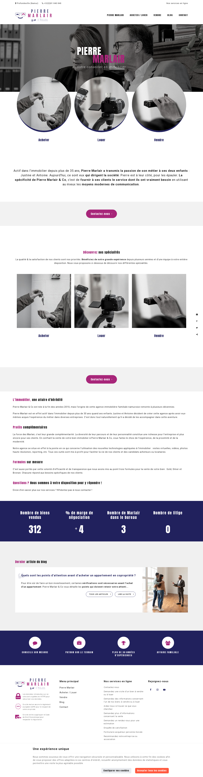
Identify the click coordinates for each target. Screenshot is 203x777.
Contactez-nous (101, 214)
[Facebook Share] (197, 321)
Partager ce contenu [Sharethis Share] (197, 334)
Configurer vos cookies (116, 770)
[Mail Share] (197, 314)
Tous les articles (99, 594)
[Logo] (33, 15)
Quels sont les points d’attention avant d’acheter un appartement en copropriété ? (78, 575)
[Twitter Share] (197, 328)
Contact (183, 15)
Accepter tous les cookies (152, 770)
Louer (101, 140)
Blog (170, 15)
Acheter (43, 140)
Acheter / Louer (139, 15)
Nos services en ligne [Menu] (118, 681)
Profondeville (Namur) (26, 3)
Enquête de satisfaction (115, 728)
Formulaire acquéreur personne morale (123, 732)
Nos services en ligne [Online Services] (177, 3)
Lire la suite (125, 594)
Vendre (157, 15)
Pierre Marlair (115, 15)
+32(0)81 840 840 (51, 3)
